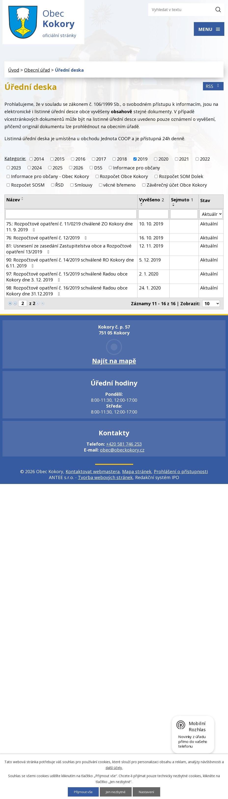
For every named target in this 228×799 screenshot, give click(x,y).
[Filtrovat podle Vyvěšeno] (153, 215)
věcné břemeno (119, 186)
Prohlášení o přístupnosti (181, 473)
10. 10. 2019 (151, 225)
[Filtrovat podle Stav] (211, 215)
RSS (213, 88)
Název (13, 201)
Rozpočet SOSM (27, 186)
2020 (163, 161)
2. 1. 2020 (148, 275)
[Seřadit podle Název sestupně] (22, 201)
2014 (39, 161)
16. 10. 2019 (151, 239)
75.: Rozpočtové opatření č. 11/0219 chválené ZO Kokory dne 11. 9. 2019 (69, 228)
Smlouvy (83, 186)
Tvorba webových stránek (105, 479)
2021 (184, 161)
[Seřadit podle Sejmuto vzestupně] (173, 205)
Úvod (13, 71)
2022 (205, 161)
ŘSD (59, 186)
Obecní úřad (37, 71)
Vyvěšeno (151, 201)
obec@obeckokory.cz (122, 451)
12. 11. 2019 (151, 247)
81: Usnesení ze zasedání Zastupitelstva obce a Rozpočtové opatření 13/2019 (68, 250)
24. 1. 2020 (150, 289)
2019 (142, 161)
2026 (78, 169)
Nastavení (148, 791)
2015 (59, 161)
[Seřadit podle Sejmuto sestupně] (173, 207)
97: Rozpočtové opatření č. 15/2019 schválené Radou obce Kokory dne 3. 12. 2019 (67, 278)
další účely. (114, 767)
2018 (122, 161)
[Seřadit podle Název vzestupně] (22, 199)
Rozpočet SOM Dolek (181, 178)
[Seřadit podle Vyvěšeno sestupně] (141, 207)
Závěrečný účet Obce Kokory (177, 186)
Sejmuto (182, 201)
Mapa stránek (136, 473)
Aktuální (209, 225)
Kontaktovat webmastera (93, 473)
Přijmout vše (82, 791)
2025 (57, 169)
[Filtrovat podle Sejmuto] (184, 215)
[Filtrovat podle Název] (71, 215)
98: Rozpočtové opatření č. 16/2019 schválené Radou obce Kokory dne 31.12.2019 (67, 292)
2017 (101, 161)
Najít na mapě (114, 362)
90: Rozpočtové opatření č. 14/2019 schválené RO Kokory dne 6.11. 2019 (70, 264)
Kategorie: (15, 160)
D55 (98, 169)
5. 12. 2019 (150, 261)
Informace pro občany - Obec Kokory (50, 178)
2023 (16, 169)
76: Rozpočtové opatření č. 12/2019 (47, 239)
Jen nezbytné (116, 791)
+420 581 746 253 (124, 445)
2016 (80, 161)
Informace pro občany (136, 169)
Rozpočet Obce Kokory (124, 178)
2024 (37, 169)
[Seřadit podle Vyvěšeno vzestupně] (141, 205)
